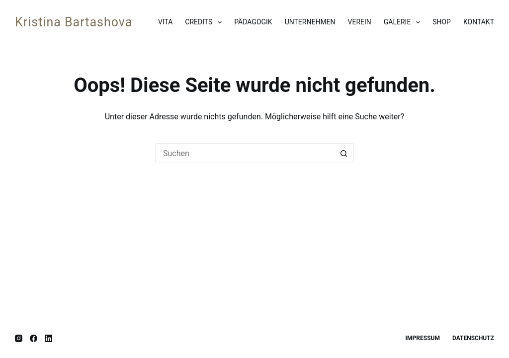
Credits (205, 22)
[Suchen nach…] (244, 153)
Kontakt (478, 22)
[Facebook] (33, 338)
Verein (359, 22)
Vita (165, 22)
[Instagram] (18, 338)
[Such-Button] (344, 153)
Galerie (404, 22)
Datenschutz (473, 338)
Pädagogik (253, 22)
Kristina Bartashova (73, 22)
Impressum (423, 338)
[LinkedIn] (48, 338)
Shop (441, 22)
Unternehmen (310, 22)
